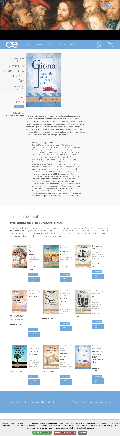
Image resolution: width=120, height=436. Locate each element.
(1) (112, 44)
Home (28, 44)
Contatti (62, 44)
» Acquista (18, 106)
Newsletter (75, 44)
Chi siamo (39, 44)
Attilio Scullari (86, 402)
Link (85, 44)
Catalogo (51, 44)
